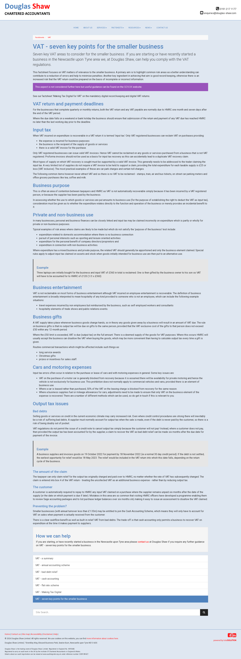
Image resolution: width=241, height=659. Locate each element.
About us (87, 28)
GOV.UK (128, 86)
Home (76, 28)
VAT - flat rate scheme (47, 585)
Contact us (162, 28)
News (148, 28)
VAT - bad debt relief (46, 572)
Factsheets (117, 28)
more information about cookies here (102, 638)
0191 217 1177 (226, 9)
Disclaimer (47, 634)
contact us (143, 541)
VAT (49, 37)
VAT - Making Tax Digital (48, 592)
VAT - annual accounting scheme (52, 565)
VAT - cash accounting (47, 578)
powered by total (224, 640)
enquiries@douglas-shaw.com (218, 13)
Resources (134, 28)
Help (55, 634)
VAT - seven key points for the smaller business (61, 598)
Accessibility (36, 634)
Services (102, 28)
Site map (25, 634)
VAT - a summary (44, 558)
